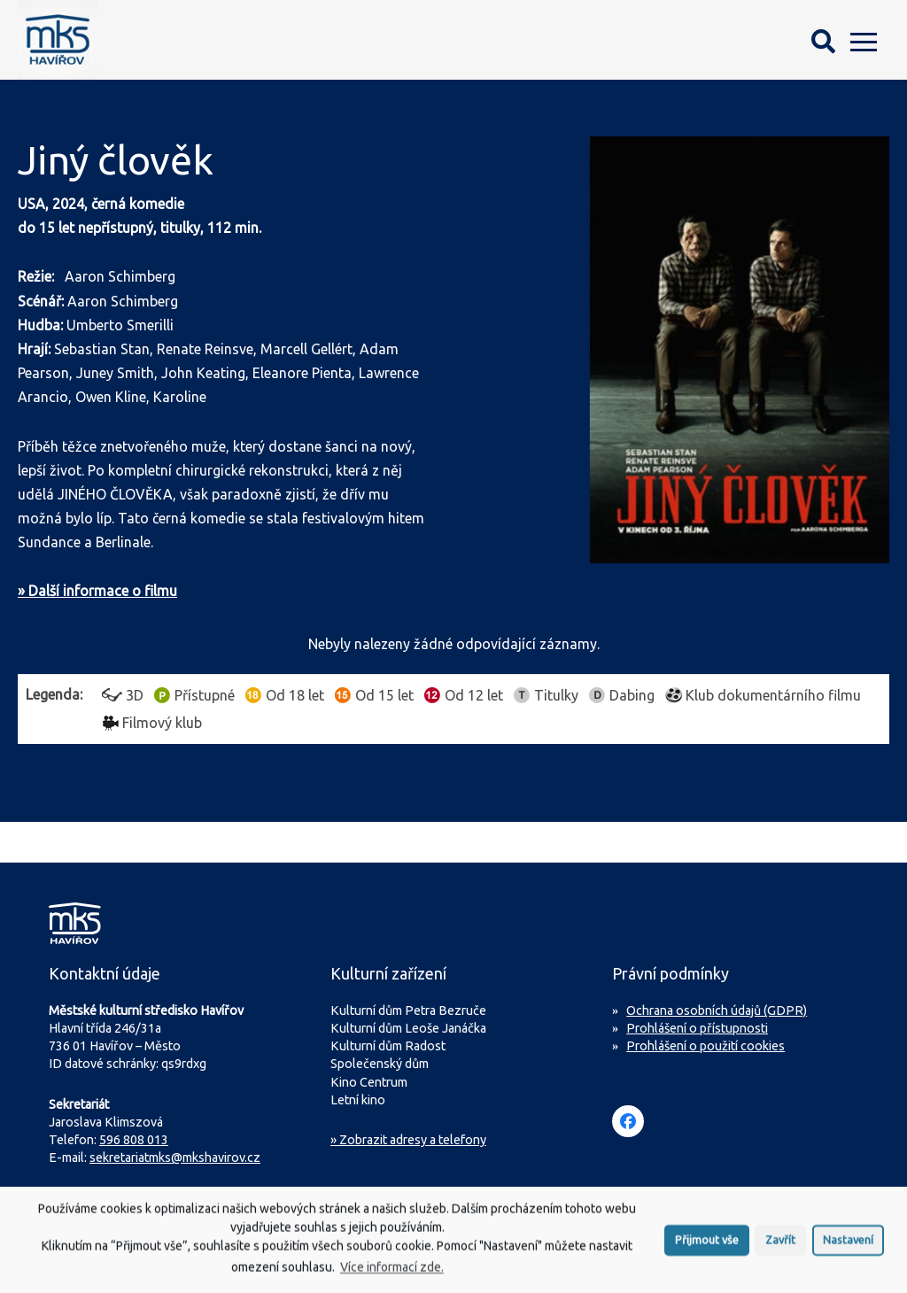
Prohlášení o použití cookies (705, 1046)
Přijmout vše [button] (707, 1246)
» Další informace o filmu (97, 591)
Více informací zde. (392, 1273)
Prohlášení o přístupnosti (697, 1028)
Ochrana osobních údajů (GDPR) (716, 1010)
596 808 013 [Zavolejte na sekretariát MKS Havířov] (133, 1140)
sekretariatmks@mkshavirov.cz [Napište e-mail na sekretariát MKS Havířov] (174, 1157)
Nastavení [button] (848, 1246)
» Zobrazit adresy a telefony (408, 1140)
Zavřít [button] (780, 1246)
